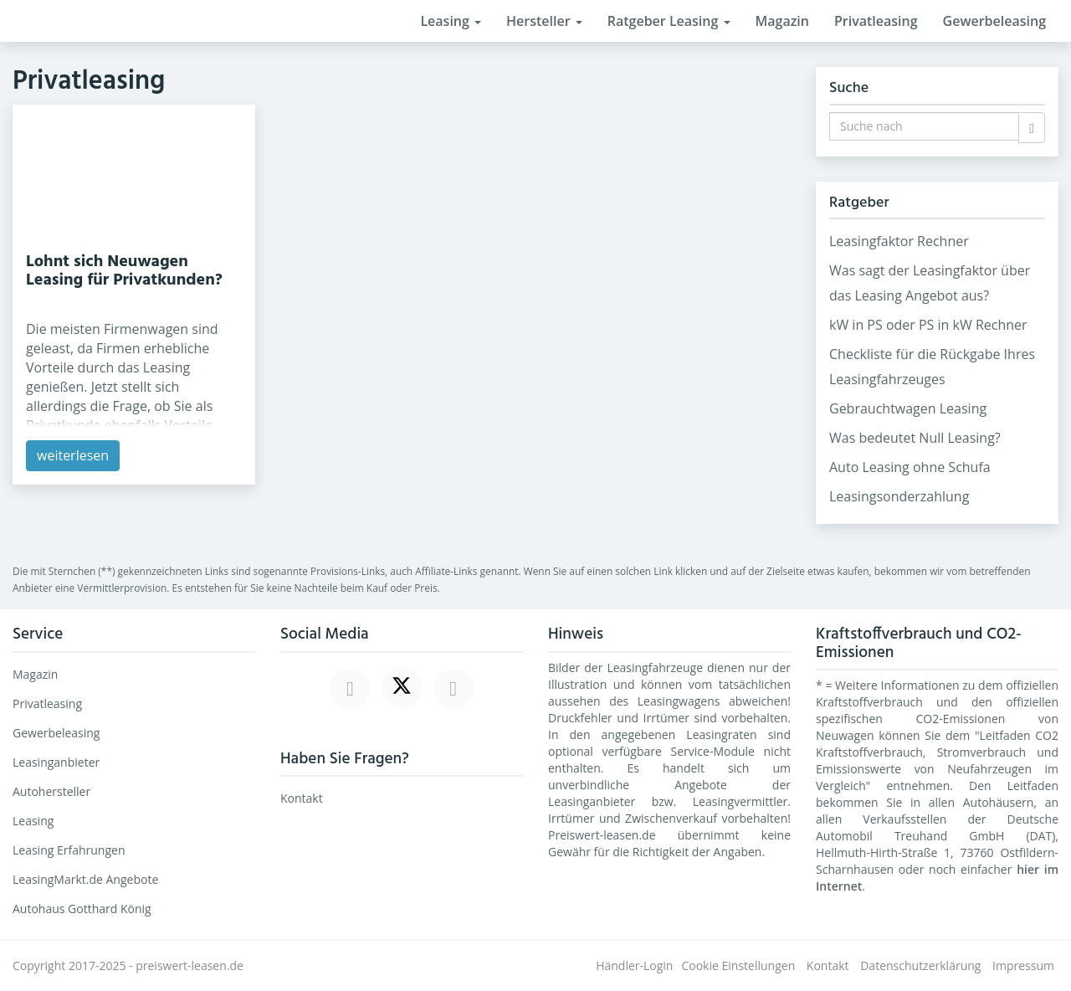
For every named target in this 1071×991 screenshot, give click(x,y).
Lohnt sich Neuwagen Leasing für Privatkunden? (124, 271)
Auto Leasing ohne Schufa (910, 467)
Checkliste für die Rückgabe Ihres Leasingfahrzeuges (932, 366)
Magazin (782, 21)
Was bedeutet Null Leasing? (915, 438)
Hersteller (544, 21)
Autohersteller (51, 791)
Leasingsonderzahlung (899, 496)
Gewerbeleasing (994, 21)
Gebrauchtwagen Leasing (907, 408)
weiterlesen (73, 455)
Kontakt (301, 798)
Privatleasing (876, 21)
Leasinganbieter (56, 762)
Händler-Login (634, 965)
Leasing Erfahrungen (69, 850)
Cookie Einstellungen (738, 965)
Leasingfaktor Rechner (899, 241)
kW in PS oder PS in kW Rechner (928, 325)
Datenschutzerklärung (920, 965)
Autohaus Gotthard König (82, 909)
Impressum (1023, 965)
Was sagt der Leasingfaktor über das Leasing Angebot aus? (929, 283)
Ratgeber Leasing (668, 21)
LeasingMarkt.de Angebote (85, 879)
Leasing (450, 21)
